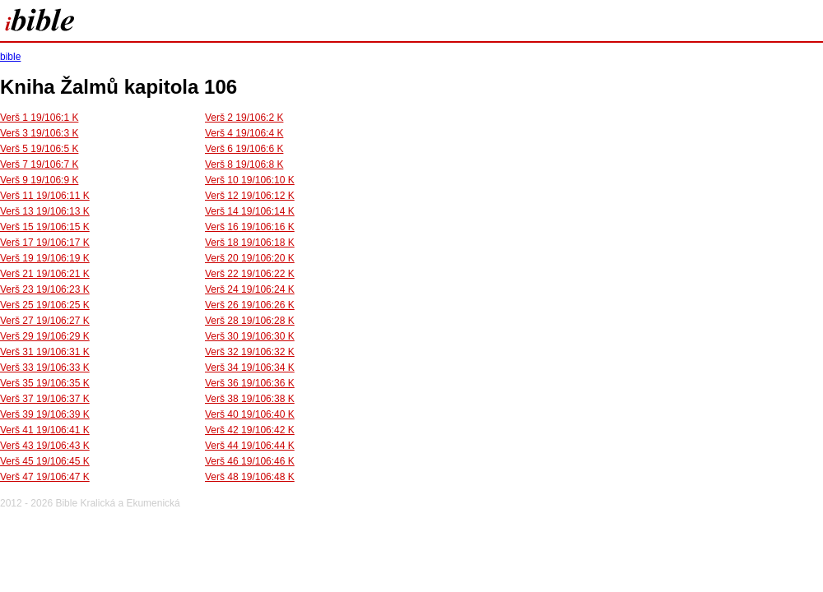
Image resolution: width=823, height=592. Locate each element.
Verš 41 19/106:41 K (45, 430)
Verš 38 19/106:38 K (250, 399)
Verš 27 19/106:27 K (45, 320)
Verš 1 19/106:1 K (39, 117)
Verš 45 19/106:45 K (45, 461)
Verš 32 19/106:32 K (250, 352)
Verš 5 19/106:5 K (39, 149)
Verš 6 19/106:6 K (244, 149)
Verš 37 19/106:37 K (45, 399)
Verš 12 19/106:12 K (250, 195)
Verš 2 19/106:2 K (244, 117)
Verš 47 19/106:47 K (45, 477)
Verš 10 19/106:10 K (250, 180)
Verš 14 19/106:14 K (250, 211)
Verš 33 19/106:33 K (45, 367)
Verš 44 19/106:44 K (250, 445)
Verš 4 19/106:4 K (244, 133)
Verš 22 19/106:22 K (250, 274)
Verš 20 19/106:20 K (250, 258)
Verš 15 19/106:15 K (45, 227)
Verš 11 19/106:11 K (45, 195)
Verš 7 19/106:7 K (39, 164)
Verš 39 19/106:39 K (45, 414)
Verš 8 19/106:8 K (244, 164)
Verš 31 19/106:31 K (45, 352)
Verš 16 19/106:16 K (250, 227)
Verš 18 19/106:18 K (250, 242)
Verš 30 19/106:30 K (250, 336)
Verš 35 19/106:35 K (45, 383)
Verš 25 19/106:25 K (45, 305)
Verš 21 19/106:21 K (45, 274)
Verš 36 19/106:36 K (250, 383)
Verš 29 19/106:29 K (45, 336)
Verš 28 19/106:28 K (250, 320)
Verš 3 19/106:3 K (39, 133)
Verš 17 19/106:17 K (45, 242)
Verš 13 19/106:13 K (45, 211)
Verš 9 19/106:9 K (39, 180)
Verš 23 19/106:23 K (45, 289)
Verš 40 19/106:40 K (250, 414)
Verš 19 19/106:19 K (45, 258)
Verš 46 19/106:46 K (250, 461)
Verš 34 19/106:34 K (250, 367)
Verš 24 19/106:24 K (250, 289)
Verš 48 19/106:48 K (250, 477)
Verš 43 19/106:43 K (45, 445)
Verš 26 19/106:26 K (250, 305)
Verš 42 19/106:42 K (250, 430)
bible (10, 56)
